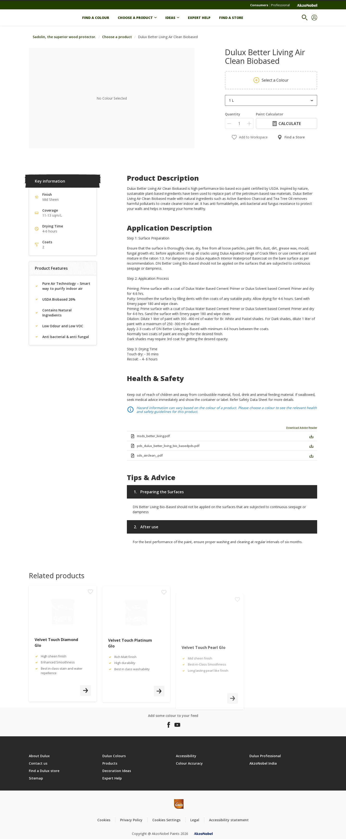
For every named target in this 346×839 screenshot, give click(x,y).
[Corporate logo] (307, 5)
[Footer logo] (162, 804)
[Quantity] (239, 123)
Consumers (259, 5)
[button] (314, 17)
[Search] (305, 17)
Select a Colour (271, 80)
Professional (280, 5)
